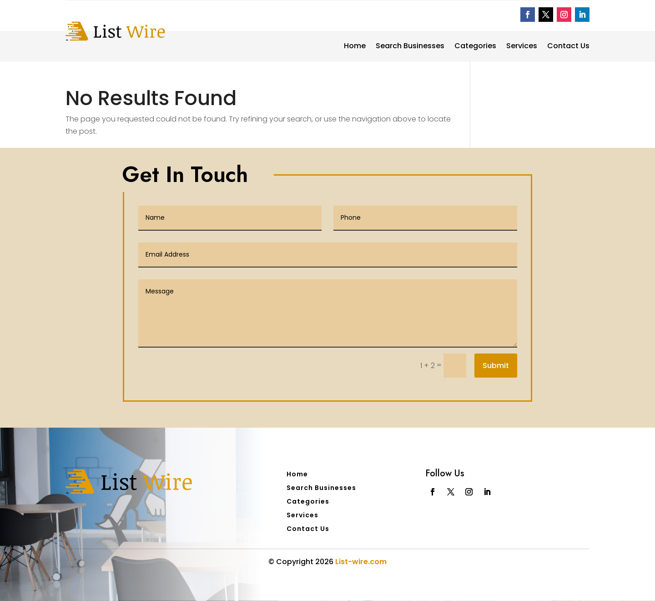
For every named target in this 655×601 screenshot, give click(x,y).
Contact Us (568, 47)
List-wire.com (361, 561)
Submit (496, 365)
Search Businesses (410, 47)
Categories (475, 47)
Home (355, 47)
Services (521, 47)
